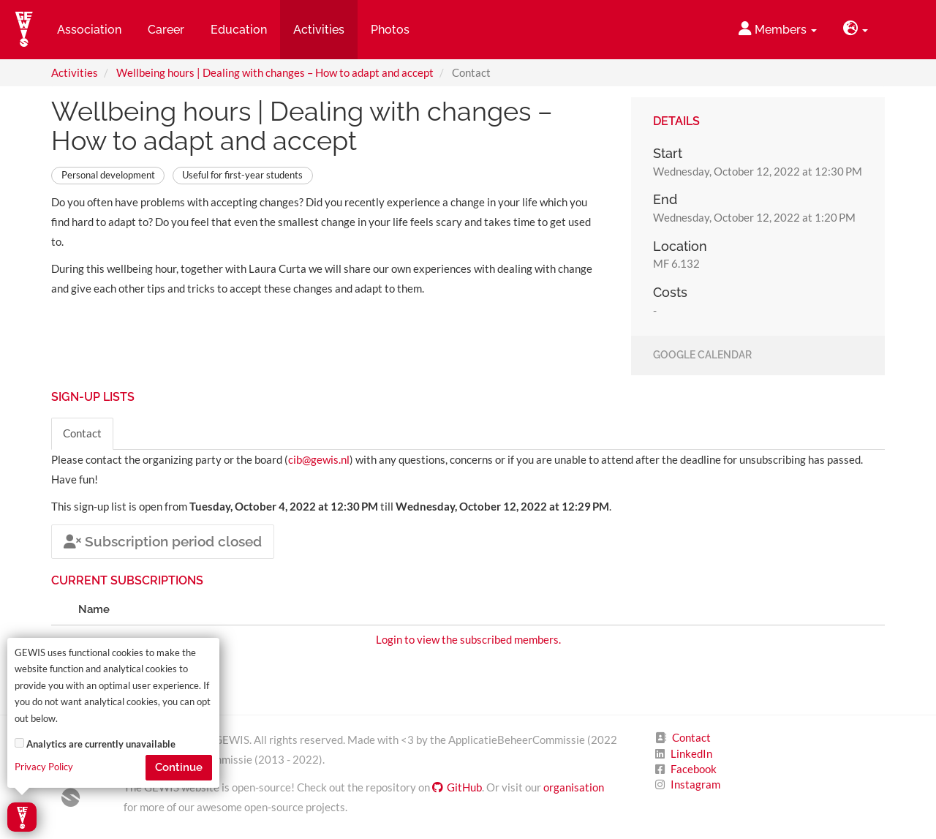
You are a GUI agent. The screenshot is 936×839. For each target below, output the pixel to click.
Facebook (694, 768)
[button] (855, 29)
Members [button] (778, 29)
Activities (74, 72)
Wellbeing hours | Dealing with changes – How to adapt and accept (275, 72)
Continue (179, 767)
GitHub (457, 787)
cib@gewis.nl (319, 459)
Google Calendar (702, 355)
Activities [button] (318, 30)
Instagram (695, 784)
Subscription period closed (163, 541)
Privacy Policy (44, 766)
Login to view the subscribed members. (468, 639)
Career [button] (166, 30)
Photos (390, 30)
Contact (82, 433)
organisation (573, 787)
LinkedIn (691, 753)
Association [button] (89, 30)
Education (239, 30)
